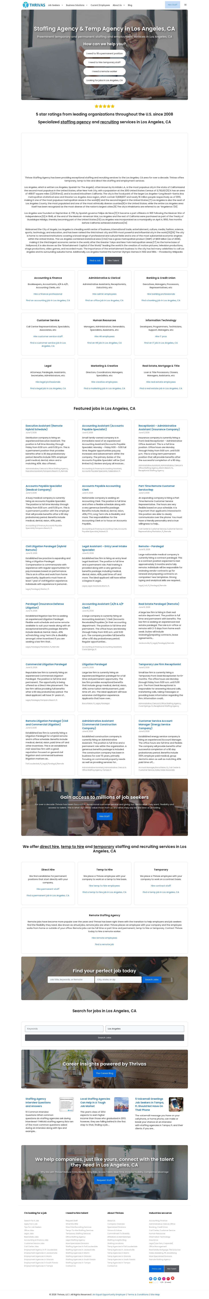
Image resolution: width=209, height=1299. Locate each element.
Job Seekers (56, 5)
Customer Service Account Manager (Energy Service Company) (156, 724)
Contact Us (71, 1266)
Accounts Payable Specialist (94, 471)
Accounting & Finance (48, 278)
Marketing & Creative (104, 366)
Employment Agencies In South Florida (41, 1262)
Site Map (155, 1294)
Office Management (158, 1246)
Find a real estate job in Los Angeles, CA (161, 388)
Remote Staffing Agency (104, 915)
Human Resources (104, 320)
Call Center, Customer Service (162, 1230)
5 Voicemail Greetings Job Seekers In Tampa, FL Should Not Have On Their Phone (149, 1104)
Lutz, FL (147, 585)
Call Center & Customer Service (152, 529)
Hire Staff (172, 4)
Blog (130, 5)
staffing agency (75, 122)
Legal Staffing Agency (75, 1240)
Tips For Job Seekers (33, 1227)
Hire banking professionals (161, 293)
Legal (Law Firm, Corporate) (161, 1243)
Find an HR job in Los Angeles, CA (104, 342)
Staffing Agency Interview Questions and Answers (38, 1102)
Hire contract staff (161, 885)
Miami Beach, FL (166, 468)
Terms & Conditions (138, 1294)
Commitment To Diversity (118, 1233)
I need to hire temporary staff (104, 62)
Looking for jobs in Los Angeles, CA (104, 80)
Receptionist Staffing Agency (151, 470)
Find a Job (95, 260)
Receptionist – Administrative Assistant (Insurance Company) (159, 427)
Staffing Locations (115, 1243)
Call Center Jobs (31, 1246)
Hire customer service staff (48, 336)
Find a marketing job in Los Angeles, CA (104, 388)
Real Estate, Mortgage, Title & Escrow (165, 1250)
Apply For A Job (30, 1224)
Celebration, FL (114, 471)
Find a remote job (104, 944)
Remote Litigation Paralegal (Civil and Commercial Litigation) (47, 722)
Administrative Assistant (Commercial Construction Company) (99, 724)
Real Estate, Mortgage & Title (161, 366)
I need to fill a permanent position (104, 53)
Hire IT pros (161, 336)
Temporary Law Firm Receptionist (160, 664)
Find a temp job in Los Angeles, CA (161, 892)
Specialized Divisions (116, 1227)
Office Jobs (29, 1230)
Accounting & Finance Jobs (36, 1240)
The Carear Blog (104, 1073)
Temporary (161, 869)
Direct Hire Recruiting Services (78, 1227)
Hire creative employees (104, 381)
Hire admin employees (104, 293)
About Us (120, 5)
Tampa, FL (107, 770)
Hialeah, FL (103, 531)
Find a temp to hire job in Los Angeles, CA (104, 892)
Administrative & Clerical (104, 278)
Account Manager (147, 767)
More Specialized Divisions (77, 1243)
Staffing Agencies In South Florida (81, 1259)
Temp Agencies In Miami (118, 1253)
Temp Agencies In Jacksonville (120, 1250)
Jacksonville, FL (145, 643)
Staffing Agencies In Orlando (78, 1256)
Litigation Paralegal (94, 664)
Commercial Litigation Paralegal (46, 664)
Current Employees (100, 5)
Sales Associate (167, 770)
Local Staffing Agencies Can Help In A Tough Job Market (95, 1102)
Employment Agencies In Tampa (38, 1266)
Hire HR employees (104, 336)
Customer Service (48, 320)
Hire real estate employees (161, 381)
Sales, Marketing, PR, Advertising (163, 1253)
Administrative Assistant (149, 465)
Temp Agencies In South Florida (121, 1259)
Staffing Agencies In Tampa (78, 1262)
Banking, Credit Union (158, 1227)
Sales (157, 770)
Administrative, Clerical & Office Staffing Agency (47, 468)
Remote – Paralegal (151, 546)
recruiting (109, 122)
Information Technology (161, 320)
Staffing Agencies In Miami (77, 1253)
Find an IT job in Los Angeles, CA (161, 342)
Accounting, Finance (158, 1220)
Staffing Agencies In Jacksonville (80, 1250)
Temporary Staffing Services (78, 1233)
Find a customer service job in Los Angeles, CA (48, 344)
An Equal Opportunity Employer (109, 1294)
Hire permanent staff (48, 888)
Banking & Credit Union (161, 278)
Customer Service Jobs (34, 1243)
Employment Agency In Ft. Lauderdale (40, 1250)
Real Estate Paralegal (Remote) (159, 604)
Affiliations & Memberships (119, 1237)
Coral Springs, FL (89, 649)
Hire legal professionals (48, 381)
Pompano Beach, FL (51, 471)
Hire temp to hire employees (104, 885)
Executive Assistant (34, 471)
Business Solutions (77, 5)
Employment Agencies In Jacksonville (40, 1253)
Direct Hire (48, 869)
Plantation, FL (157, 531)
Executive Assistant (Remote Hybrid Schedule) (44, 427)
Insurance (153, 1240)
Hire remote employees (104, 937)
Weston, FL (44, 589)
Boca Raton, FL (88, 703)
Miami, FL (105, 586)
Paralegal (35, 589)
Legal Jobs (29, 1233)
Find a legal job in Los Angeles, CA (48, 388)
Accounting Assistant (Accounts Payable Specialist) (103, 427)
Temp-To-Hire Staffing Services (79, 1230)
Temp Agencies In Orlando (119, 1256)
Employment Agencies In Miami (38, 1256)
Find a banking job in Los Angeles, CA (161, 300)
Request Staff (104, 1180)
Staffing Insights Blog (116, 1240)
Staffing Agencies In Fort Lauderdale (82, 1246)
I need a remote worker (104, 71)
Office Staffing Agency (75, 1237)
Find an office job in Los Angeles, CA (104, 300)
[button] (185, 4)
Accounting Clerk (109, 529)
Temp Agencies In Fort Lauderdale (122, 1246)
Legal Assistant (94, 586)
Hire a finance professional (48, 293)
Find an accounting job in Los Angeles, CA (48, 300)
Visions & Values (114, 1230)
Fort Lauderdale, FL (34, 763)
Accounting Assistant (111, 468)
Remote (64, 471)
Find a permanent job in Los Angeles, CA (48, 895)
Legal (48, 366)
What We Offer (72, 1224)
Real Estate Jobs (31, 1237)
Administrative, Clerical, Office (162, 1224)
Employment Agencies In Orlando (38, 1259)
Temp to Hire (104, 869)
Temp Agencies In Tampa (118, 1262)
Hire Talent (113, 260)
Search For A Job (31, 1220)
